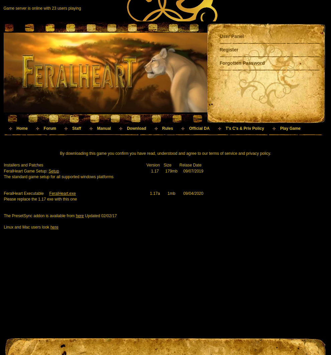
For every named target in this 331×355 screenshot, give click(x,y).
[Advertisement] (125, 140)
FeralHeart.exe (62, 193)
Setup (54, 171)
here (80, 216)
